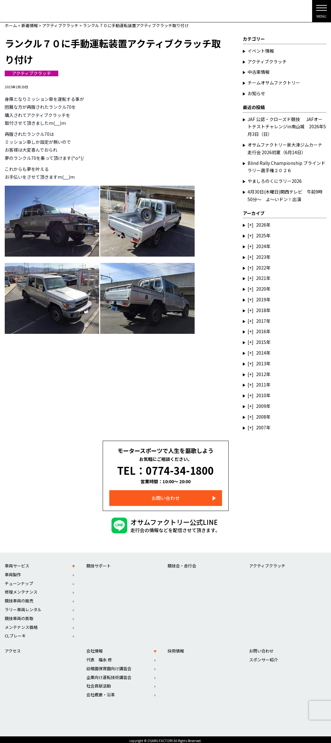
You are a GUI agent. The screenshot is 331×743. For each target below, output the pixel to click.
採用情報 (176, 648)
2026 (261, 225)
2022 (261, 267)
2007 (261, 427)
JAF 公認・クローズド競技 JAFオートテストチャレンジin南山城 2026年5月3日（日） (287, 126)
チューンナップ (19, 580)
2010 (261, 395)
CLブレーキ (15, 633)
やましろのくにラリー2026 (275, 181)
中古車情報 (259, 72)
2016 (261, 331)
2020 (261, 289)
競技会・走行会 (182, 563)
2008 (261, 417)
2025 (261, 235)
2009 (261, 406)
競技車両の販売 (19, 598)
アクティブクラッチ (31, 73)
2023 (261, 257)
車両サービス (17, 563)
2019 (261, 299)
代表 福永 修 (99, 657)
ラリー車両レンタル (23, 607)
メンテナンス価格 (21, 624)
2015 (261, 342)
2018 (261, 310)
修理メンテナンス (21, 589)
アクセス (13, 648)
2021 (261, 278)
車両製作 (13, 572)
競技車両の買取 (19, 615)
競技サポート (98, 563)
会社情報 (94, 648)
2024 (261, 246)
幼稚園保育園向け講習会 (108, 666)
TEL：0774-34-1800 (165, 469)
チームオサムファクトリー (274, 82)
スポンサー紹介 (263, 657)
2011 (261, 384)
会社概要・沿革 (100, 692)
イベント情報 (261, 51)
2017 (261, 321)
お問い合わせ (165, 495)
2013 (261, 363)
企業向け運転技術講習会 (108, 674)
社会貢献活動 (98, 683)
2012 (261, 374)
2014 (261, 353)
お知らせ (256, 93)
